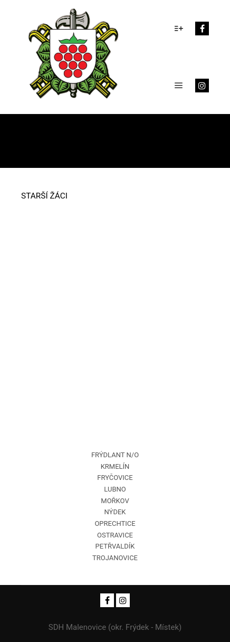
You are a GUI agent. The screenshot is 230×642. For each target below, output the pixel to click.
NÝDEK (115, 512)
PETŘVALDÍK (115, 546)
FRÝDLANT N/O (115, 455)
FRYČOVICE (114, 478)
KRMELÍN (115, 466)
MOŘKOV (115, 501)
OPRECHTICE (114, 523)
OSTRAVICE (115, 535)
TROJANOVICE (115, 558)
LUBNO (115, 489)
